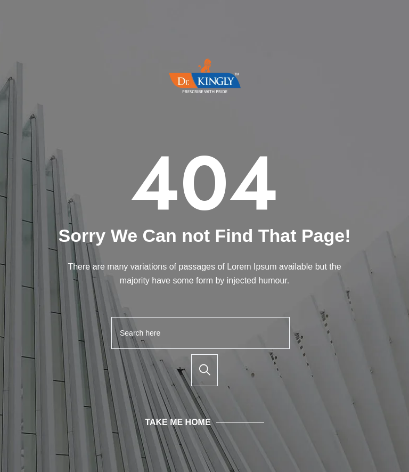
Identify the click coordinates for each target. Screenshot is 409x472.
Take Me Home (177, 422)
